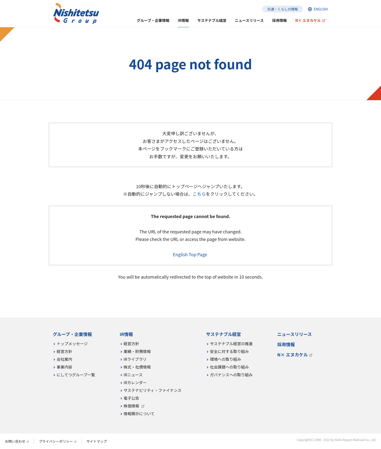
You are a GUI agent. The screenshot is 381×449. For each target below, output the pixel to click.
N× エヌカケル (308, 20)
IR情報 (183, 20)
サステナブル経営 (211, 20)
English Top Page (190, 254)
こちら (199, 194)
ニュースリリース (249, 20)
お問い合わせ (15, 441)
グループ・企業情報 (153, 20)
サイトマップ (97, 441)
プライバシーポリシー (56, 441)
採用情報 (279, 20)
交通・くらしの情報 (282, 9)
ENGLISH (321, 9)
